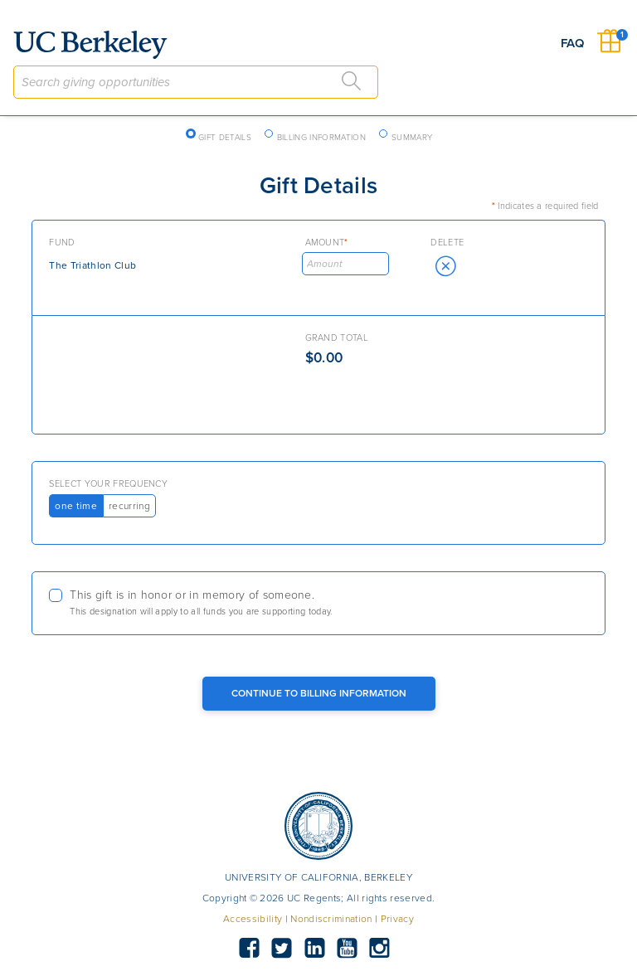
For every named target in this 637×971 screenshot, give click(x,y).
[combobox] (195, 82)
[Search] (352, 81)
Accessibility (252, 919)
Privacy (397, 919)
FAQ (572, 43)
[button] (445, 266)
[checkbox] (318, 603)
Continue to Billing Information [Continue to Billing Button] (318, 693)
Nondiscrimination (331, 919)
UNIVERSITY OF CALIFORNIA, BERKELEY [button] (318, 877)
